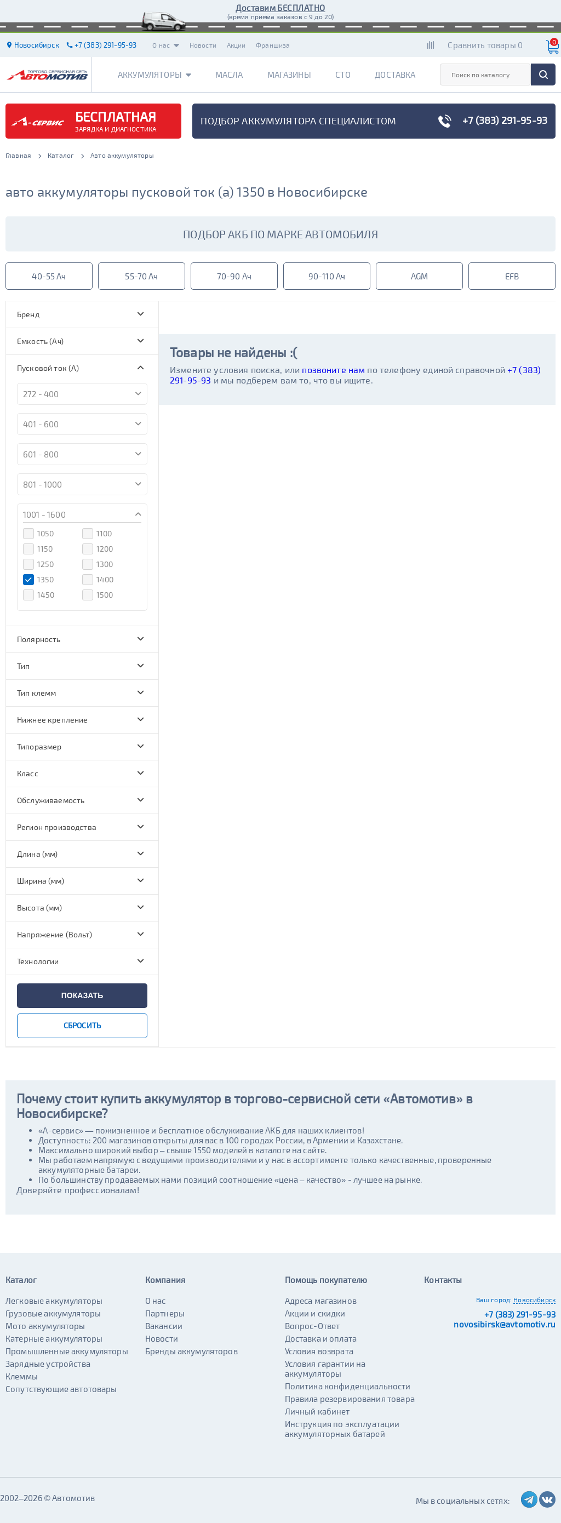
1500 (97, 594)
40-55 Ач (49, 276)
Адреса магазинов (321, 1301)
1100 (97, 533)
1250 (38, 564)
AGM (419, 276)
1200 (97, 548)
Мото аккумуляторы (45, 1326)
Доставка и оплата (321, 1338)
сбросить (82, 1025)
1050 (38, 533)
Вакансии (163, 1326)
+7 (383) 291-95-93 (520, 1314)
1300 (97, 564)
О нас (165, 45)
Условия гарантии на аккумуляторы (325, 1368)
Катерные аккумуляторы (53, 1338)
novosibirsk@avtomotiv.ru (505, 1324)
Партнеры (165, 1313)
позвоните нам (333, 369)
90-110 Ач (326, 276)
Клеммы (21, 1376)
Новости (203, 45)
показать (82, 995)
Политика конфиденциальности (348, 1386)
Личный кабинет (317, 1411)
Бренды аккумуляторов (191, 1351)
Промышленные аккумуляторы (66, 1351)
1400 (98, 579)
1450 (39, 594)
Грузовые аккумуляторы (53, 1313)
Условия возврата (319, 1351)
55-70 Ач (141, 276)
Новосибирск (534, 1299)
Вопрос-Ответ (312, 1326)
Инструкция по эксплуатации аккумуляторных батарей (342, 1429)
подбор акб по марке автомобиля (280, 234)
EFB (512, 276)
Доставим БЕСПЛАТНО (280, 8)
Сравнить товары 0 (485, 45)
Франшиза (273, 45)
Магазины (289, 74)
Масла (229, 74)
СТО (343, 74)
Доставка (395, 74)
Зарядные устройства (47, 1364)
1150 (38, 548)
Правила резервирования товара (350, 1399)
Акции (236, 45)
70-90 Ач (234, 276)
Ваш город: (494, 1299)
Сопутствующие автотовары (61, 1389)
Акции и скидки (315, 1313)
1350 (38, 579)
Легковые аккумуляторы (53, 1301)
